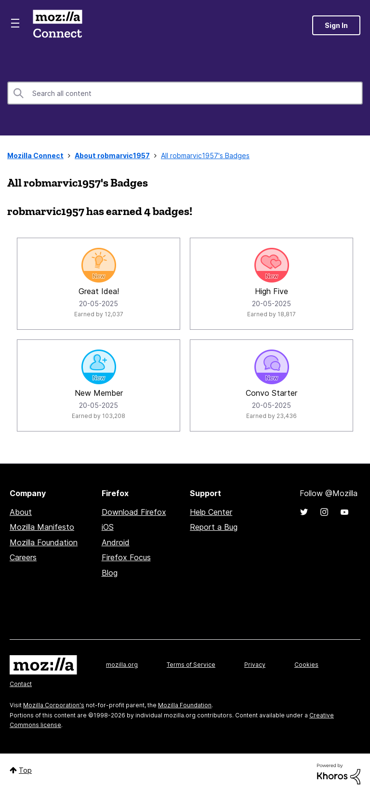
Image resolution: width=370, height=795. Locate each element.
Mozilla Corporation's (53, 705)
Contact (21, 683)
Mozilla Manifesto (42, 527)
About (21, 512)
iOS (108, 527)
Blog (110, 573)
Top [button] (25, 770)
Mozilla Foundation (44, 542)
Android (116, 542)
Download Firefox (134, 512)
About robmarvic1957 (112, 155)
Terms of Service (191, 664)
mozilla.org (122, 664)
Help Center (211, 512)
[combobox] (185, 93)
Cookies (306, 664)
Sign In (336, 25)
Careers (23, 557)
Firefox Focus (126, 557)
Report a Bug (214, 527)
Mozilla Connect (57, 25)
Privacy (254, 664)
